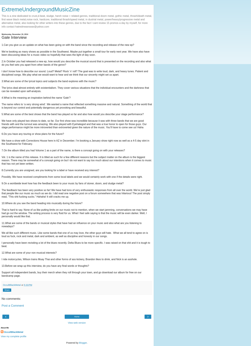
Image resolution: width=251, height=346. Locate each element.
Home (76, 317)
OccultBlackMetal (13, 332)
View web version (77, 323)
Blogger (83, 343)
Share (7, 290)
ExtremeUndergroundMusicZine (41, 9)
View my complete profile (13, 336)
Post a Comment (13, 305)
